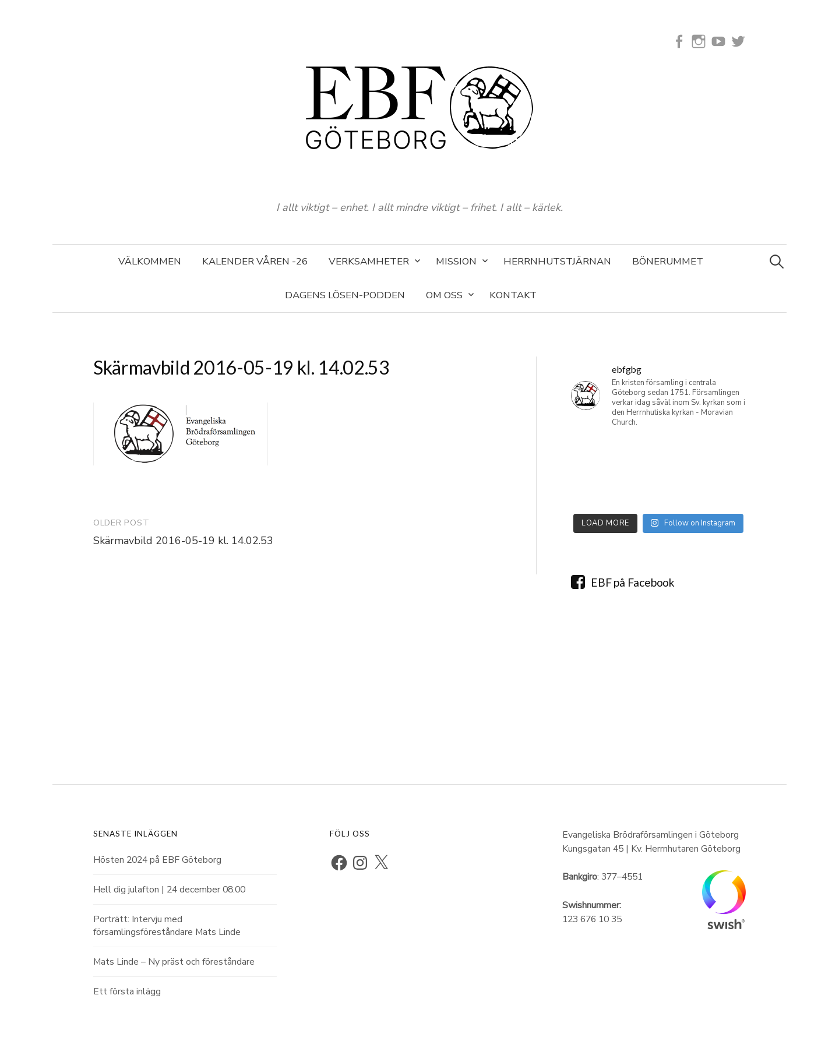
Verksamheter (369, 261)
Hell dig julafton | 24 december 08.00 (169, 889)
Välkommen (149, 261)
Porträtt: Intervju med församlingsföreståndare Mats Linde (167, 925)
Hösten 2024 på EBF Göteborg (157, 859)
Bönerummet (667, 261)
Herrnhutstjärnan (557, 261)
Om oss (444, 295)
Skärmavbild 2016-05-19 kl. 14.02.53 (183, 541)
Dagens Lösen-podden (345, 295)
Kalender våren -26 (255, 261)
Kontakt (513, 295)
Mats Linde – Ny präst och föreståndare (174, 961)
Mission (456, 261)
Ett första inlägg (127, 991)
